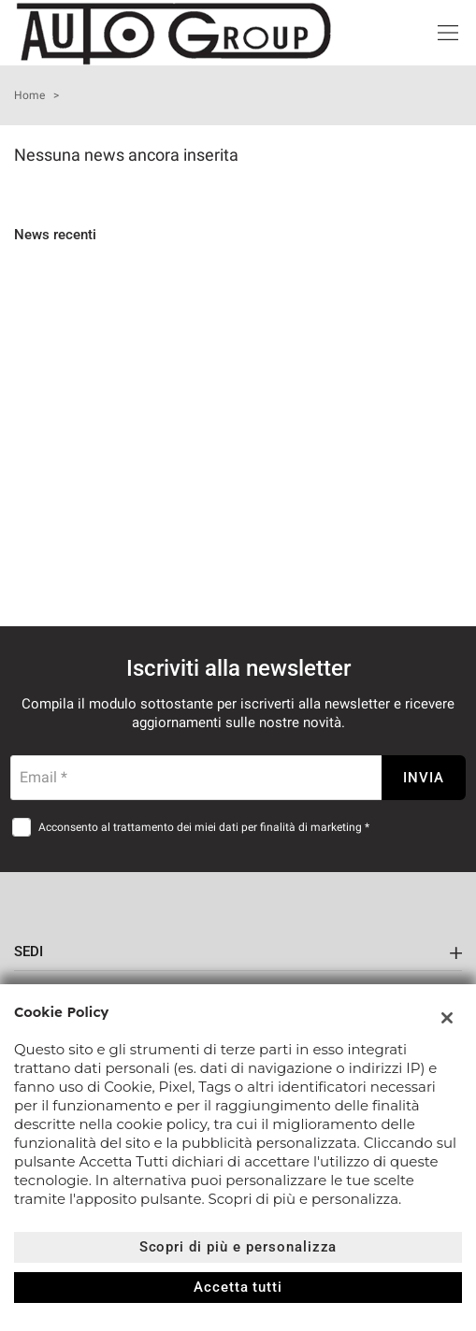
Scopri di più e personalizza (238, 1246)
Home (29, 95)
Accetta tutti (238, 1287)
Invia (423, 777)
